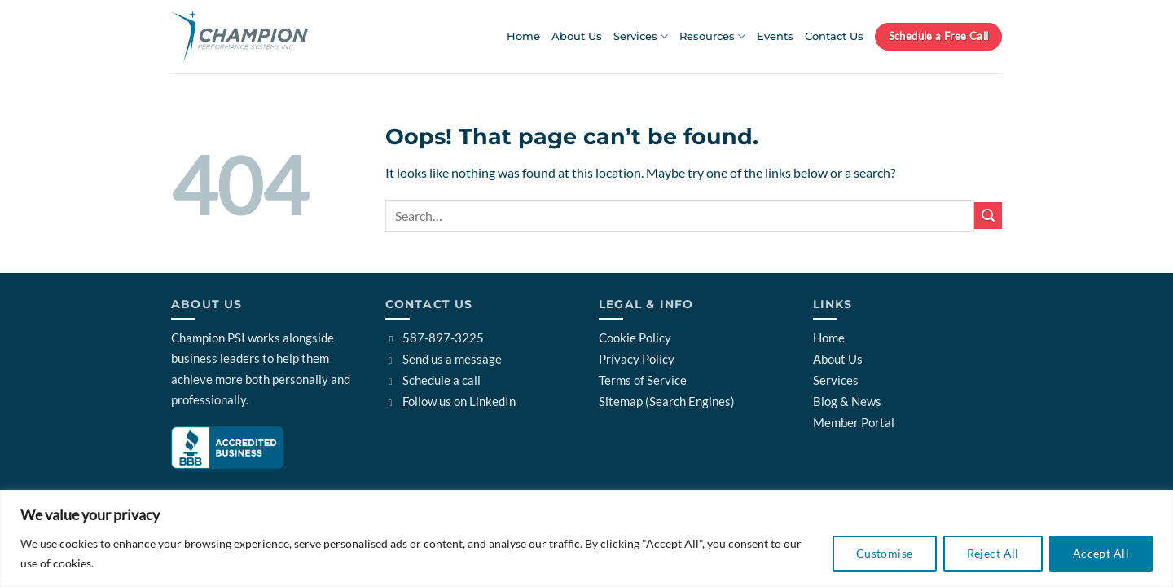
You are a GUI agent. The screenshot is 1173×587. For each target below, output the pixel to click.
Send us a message (444, 358)
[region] (586, 538)
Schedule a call (433, 380)
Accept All (1101, 553)
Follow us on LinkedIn (450, 401)
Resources (712, 36)
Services (640, 36)
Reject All (993, 553)
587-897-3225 (434, 337)
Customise (884, 553)
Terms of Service (643, 380)
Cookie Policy (635, 337)
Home (523, 36)
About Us (576, 36)
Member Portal (853, 422)
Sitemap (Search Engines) (667, 401)
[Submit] (988, 215)
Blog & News (847, 401)
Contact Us (834, 36)
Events (775, 36)
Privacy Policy (636, 358)
